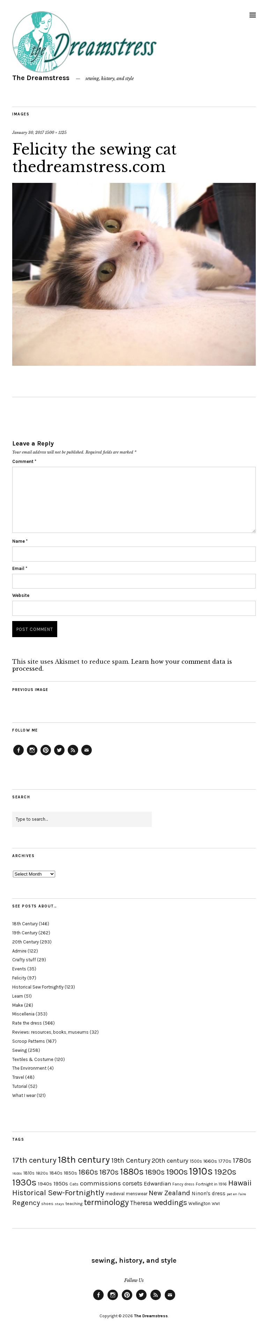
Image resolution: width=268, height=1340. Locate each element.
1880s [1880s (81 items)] (132, 1171)
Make (17, 1005)
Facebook (98, 1299)
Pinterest (127, 1299)
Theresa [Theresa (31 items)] (141, 1202)
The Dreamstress (40, 78)
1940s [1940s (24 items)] (45, 1184)
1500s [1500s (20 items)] (196, 1161)
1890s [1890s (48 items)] (155, 1172)
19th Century (24, 932)
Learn (17, 996)
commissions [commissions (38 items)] (100, 1183)
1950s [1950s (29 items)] (60, 1183)
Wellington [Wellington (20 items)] (199, 1203)
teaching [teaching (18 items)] (74, 1203)
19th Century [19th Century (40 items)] (130, 1160)
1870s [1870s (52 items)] (109, 1172)
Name (20, 541)
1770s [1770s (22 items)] (224, 1161)
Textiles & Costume (32, 1059)
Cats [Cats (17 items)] (74, 1184)
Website (20, 595)
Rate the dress (27, 1023)
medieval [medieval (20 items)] (115, 1193)
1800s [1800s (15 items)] (17, 1173)
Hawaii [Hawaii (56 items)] (240, 1183)
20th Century (25, 942)
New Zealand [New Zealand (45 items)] (169, 1193)
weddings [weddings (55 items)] (170, 1202)
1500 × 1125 (56, 132)
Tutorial (19, 1086)
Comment (24, 461)
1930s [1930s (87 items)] (24, 1182)
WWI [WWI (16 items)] (216, 1204)
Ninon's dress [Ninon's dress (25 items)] (208, 1193)
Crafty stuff (24, 959)
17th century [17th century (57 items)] (34, 1160)
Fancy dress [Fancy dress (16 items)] (183, 1184)
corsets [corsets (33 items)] (132, 1183)
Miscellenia (23, 1014)
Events (19, 968)
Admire (19, 951)
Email (19, 568)
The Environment (29, 1068)
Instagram (112, 1299)
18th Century (25, 923)
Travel (18, 1077)
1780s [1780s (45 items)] (242, 1160)
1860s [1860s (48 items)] (88, 1172)
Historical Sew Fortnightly (38, 987)
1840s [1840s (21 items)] (56, 1173)
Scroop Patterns (28, 1041)
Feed (155, 1299)
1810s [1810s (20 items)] (29, 1173)
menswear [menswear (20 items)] (136, 1193)
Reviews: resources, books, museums (50, 1032)
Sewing (19, 1050)
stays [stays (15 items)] (59, 1204)
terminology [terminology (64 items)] (106, 1202)
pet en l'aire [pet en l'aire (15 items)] (236, 1194)
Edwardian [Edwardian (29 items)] (157, 1183)
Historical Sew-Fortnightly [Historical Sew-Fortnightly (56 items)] (58, 1192)
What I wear (24, 1095)
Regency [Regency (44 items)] (26, 1202)
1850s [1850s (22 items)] (70, 1173)
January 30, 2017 (28, 132)
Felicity (19, 978)
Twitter (141, 1299)
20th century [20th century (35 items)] (170, 1160)
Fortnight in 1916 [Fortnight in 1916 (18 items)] (211, 1184)
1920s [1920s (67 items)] (225, 1172)
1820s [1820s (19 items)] (42, 1173)
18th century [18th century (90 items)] (84, 1159)
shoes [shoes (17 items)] (47, 1203)
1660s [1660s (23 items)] (210, 1161)
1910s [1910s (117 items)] (201, 1171)
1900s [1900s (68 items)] (177, 1172)
